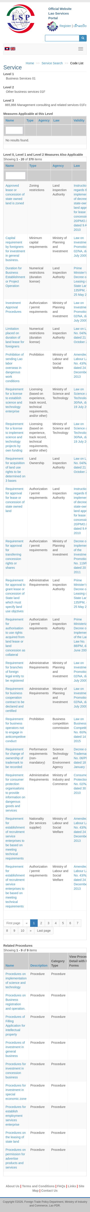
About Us (13, 1186)
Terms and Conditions (39, 1186)
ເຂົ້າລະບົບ (80, 26)
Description (38, 965)
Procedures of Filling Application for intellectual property (15, 1025)
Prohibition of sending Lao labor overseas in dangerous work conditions (15, 368)
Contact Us (49, 1190)
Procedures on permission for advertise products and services (16, 1158)
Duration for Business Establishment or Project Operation (15, 277)
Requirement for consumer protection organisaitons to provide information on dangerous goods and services (15, 792)
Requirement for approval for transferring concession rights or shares (14, 554)
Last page (44, 930)
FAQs (61, 1186)
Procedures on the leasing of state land (16, 1137)
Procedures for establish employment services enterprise (16, 1115)
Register (65, 26)
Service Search (52, 63)
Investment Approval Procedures (14, 307)
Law (56, 120)
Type (30, 120)
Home (30, 63)
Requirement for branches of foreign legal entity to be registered (15, 671)
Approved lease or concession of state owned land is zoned (15, 194)
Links (72, 1186)
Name (10, 120)
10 (22, 930)
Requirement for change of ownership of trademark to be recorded (15, 758)
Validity (79, 120)
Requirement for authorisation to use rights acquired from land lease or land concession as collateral (15, 637)
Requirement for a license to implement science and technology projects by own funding (14, 437)
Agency (44, 120)
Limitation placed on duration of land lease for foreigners (15, 337)
